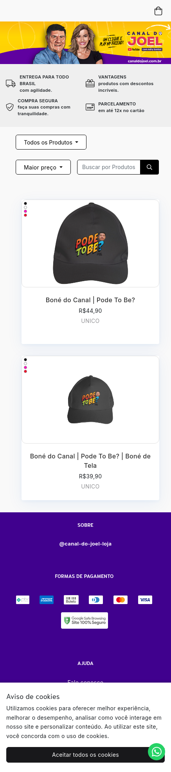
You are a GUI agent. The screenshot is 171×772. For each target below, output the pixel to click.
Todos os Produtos (49, 142)
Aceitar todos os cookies (85, 754)
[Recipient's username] (108, 167)
